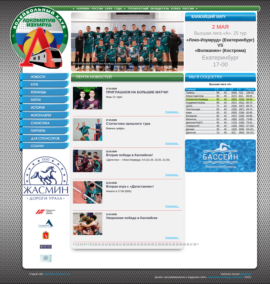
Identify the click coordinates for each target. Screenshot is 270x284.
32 (173, 244)
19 (127, 244)
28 (159, 244)
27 (155, 244)
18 (124, 244)
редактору (245, 274)
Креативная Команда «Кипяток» (225, 277)
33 (177, 244)
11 (99, 244)
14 (110, 244)
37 (191, 244)
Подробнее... (172, 112)
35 (184, 244)
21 (134, 244)
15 (113, 244)
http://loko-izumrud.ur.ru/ (57, 274)
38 (194, 244)
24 (145, 244)
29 (163, 244)
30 (166, 244)
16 (117, 244)
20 (131, 244)
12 (102, 244)
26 (152, 244)
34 (180, 244)
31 (170, 244)
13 (106, 244)
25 (148, 244)
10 (95, 244)
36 (187, 244)
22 (138, 244)
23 (141, 244)
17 (120, 244)
